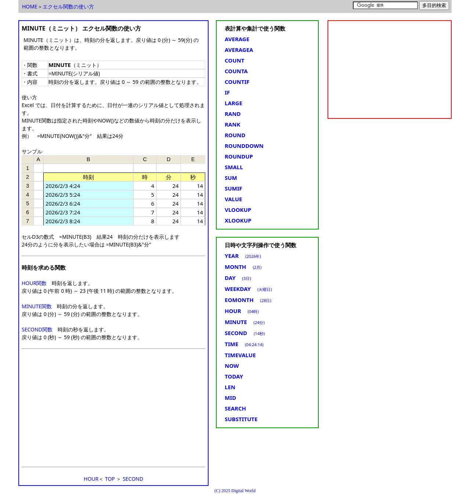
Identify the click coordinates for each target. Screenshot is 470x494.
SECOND (133, 478)
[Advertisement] (113, 407)
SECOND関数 (37, 329)
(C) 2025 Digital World (235, 490)
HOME (29, 6)
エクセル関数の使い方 (68, 6)
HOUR (91, 478)
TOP (110, 478)
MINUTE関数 (37, 306)
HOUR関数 (34, 283)
